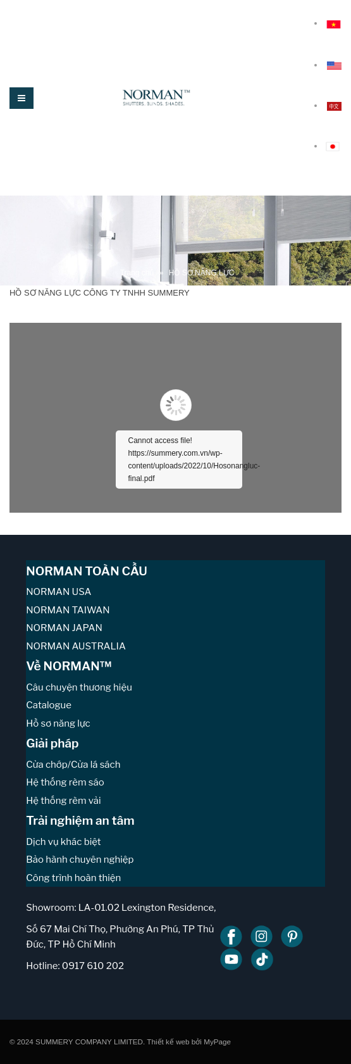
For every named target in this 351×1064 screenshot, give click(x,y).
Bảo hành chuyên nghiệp (79, 859)
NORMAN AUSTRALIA (76, 646)
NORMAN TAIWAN (67, 610)
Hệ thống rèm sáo (65, 782)
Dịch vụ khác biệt (63, 842)
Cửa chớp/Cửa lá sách (73, 764)
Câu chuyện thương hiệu (79, 687)
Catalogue (48, 705)
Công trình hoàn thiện (73, 878)
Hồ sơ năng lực (58, 723)
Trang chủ (137, 272)
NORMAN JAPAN (64, 628)
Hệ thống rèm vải (63, 800)
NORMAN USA (58, 592)
